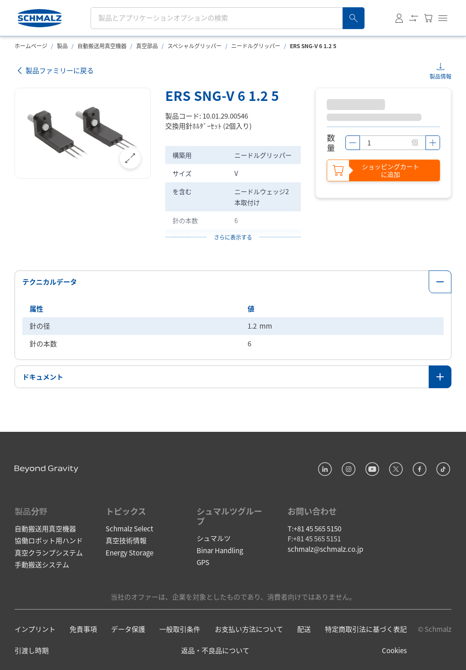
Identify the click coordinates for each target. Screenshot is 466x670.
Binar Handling (220, 550)
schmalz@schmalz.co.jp (325, 549)
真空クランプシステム (49, 552)
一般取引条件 (179, 629)
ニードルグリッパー (255, 46)
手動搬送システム (42, 564)
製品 (62, 46)
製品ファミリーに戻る (54, 70)
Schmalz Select (129, 528)
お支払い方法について (249, 629)
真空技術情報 (126, 540)
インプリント (35, 629)
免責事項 (83, 629)
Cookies (394, 650)
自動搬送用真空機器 (102, 46)
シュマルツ (214, 538)
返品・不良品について (215, 650)
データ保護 (128, 629)
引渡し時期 (32, 650)
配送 (304, 629)
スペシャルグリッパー (194, 46)
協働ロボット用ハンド (49, 540)
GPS (203, 562)
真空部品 (147, 46)
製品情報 (440, 76)
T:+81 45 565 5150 (314, 528)
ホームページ (31, 46)
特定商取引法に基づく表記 (366, 629)
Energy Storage (129, 552)
